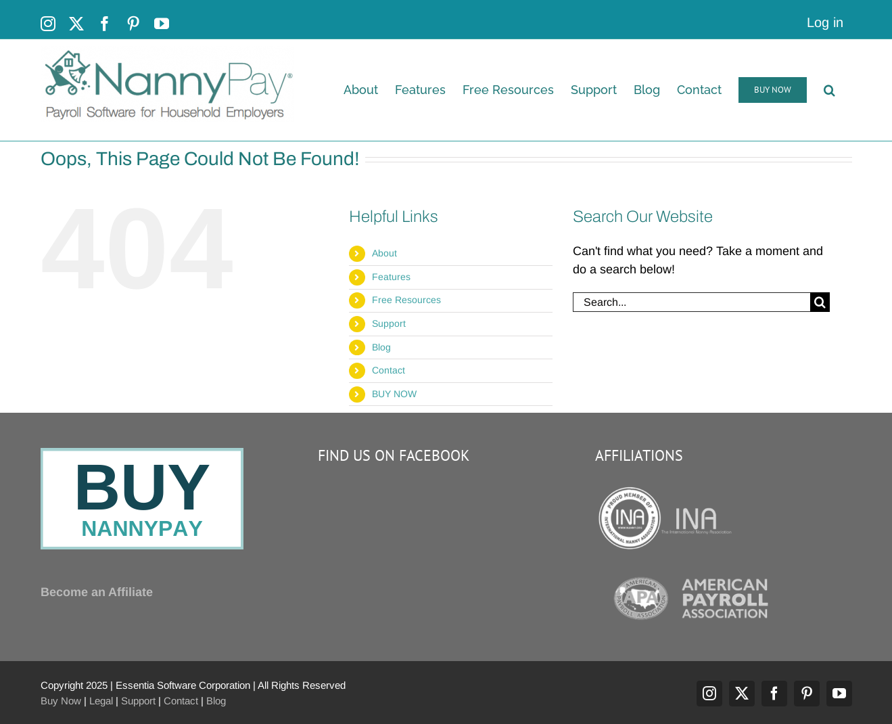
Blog (381, 347)
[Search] (820, 302)
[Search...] (691, 302)
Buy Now (61, 700)
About (384, 253)
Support (389, 323)
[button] (829, 90)
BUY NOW (394, 393)
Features (391, 276)
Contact (388, 370)
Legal (101, 700)
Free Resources (406, 299)
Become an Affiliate (97, 592)
